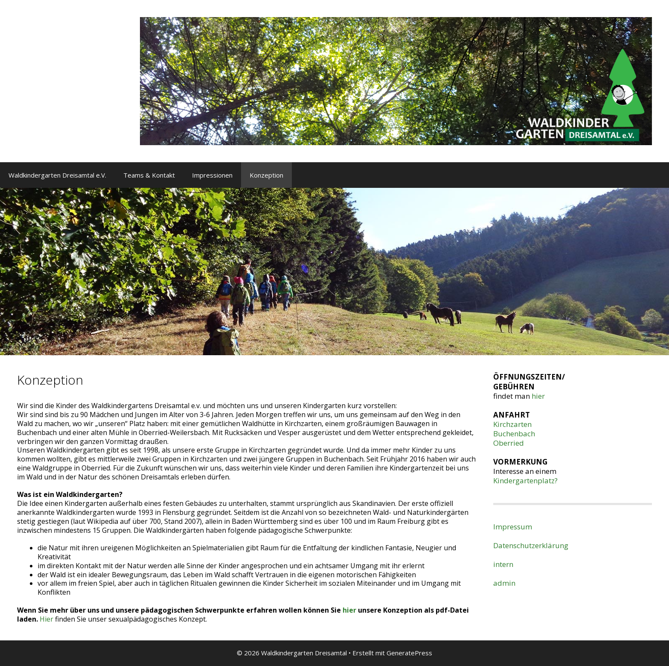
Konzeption (266, 175)
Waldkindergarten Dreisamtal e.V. (57, 175)
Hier (46, 619)
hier (350, 610)
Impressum (512, 527)
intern (503, 564)
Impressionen (212, 175)
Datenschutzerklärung (530, 545)
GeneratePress (409, 652)
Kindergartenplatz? (525, 480)
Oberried (508, 443)
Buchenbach (514, 433)
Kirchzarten (512, 424)
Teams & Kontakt (149, 175)
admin (504, 583)
